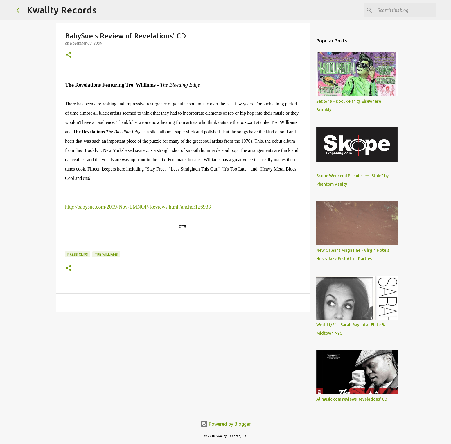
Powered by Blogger (226, 424)
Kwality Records (61, 10)
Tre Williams (106, 254)
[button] (68, 55)
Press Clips (77, 254)
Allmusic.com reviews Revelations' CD (351, 399)
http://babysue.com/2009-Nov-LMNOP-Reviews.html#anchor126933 (138, 207)
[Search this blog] (405, 10)
